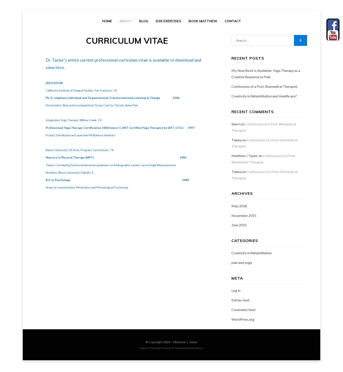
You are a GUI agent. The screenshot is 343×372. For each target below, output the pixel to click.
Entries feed (240, 301)
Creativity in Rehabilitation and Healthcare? (264, 97)
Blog (143, 21)
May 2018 (239, 207)
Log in (235, 291)
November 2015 (243, 216)
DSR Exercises (168, 21)
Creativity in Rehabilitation (251, 254)
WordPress (196, 349)
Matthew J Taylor (244, 156)
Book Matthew (203, 21)
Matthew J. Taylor (185, 343)
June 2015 (239, 226)
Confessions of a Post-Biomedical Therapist (264, 87)
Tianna (236, 141)
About (125, 21)
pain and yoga (241, 263)
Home (107, 21)
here (60, 68)
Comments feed (243, 310)
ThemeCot (167, 349)
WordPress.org (242, 320)
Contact (233, 21)
